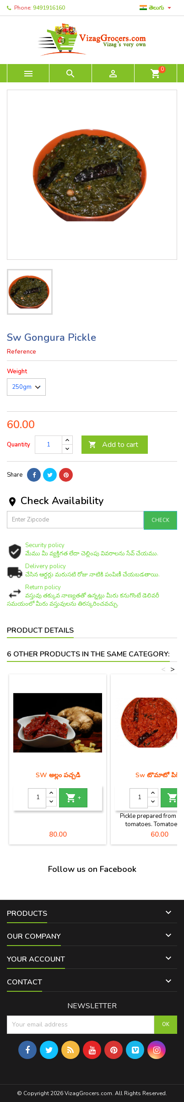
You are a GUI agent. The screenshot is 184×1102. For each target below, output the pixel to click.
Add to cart (113, 445)
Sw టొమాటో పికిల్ (159, 775)
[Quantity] (48, 444)
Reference (21, 352)
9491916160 (49, 7)
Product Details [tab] (40, 630)
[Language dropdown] (156, 8)
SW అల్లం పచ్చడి (58, 775)
